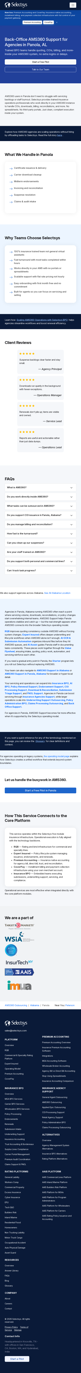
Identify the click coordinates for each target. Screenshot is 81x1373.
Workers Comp (12, 1186)
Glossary (40, 738)
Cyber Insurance (12, 1201)
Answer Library (11, 1274)
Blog (7, 1284)
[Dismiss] (56, 22)
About (7, 1302)
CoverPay (48, 22)
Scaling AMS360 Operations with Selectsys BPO (42, 317)
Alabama (34, 1005)
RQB (7, 1054)
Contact (8, 1312)
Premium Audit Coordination (17, 1163)
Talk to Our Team (40, 69)
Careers (8, 1307)
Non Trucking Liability (15, 1236)
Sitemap (18, 1333)
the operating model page (56, 756)
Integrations (47, 1059)
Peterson (70, 1005)
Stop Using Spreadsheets (54, 1079)
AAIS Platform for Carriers (54, 1214)
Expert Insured (11, 1067)
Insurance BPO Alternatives (54, 1157)
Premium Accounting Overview (56, 1046)
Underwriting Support (15, 1138)
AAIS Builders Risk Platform (54, 1191)
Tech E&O (9, 1211)
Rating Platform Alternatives (54, 1162)
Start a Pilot (17, 1362)
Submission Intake (13, 1133)
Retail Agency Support (52, 1121)
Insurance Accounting (15, 1143)
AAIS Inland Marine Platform (54, 1186)
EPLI (7, 1206)
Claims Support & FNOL (15, 1168)
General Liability (12, 1181)
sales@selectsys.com (16, 1034)
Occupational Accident (15, 1246)
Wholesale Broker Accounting (56, 1069)
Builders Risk (11, 1216)
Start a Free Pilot (40, 62)
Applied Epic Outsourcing (54, 1111)
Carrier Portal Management (17, 1158)
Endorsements (11, 1122)
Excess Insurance (13, 1196)
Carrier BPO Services (14, 1107)
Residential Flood (13, 1226)
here (59, 132)
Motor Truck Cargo (13, 1241)
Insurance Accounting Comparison (58, 1084)
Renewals (9, 1128)
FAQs (7, 1279)
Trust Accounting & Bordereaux (19, 1148)
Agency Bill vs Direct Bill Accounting (58, 1074)
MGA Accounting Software (54, 1064)
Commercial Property (14, 1191)
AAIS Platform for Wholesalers (56, 1209)
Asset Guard (10, 1256)
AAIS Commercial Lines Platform (56, 1181)
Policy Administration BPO (54, 1126)
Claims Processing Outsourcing (56, 1131)
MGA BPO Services (13, 1102)
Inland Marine (11, 1221)
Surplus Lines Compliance (16, 1153)
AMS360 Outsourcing (16, 1005)
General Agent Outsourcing (54, 1101)
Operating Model (12, 1072)
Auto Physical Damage (15, 1251)
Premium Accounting (32, 22)
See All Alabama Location (57, 593)
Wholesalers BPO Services (17, 1112)
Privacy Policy (11, 1331)
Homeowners (11, 1231)
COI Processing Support (53, 1116)
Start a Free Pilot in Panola (40, 788)
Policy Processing (13, 1117)
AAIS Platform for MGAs (53, 1196)
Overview (9, 1049)
